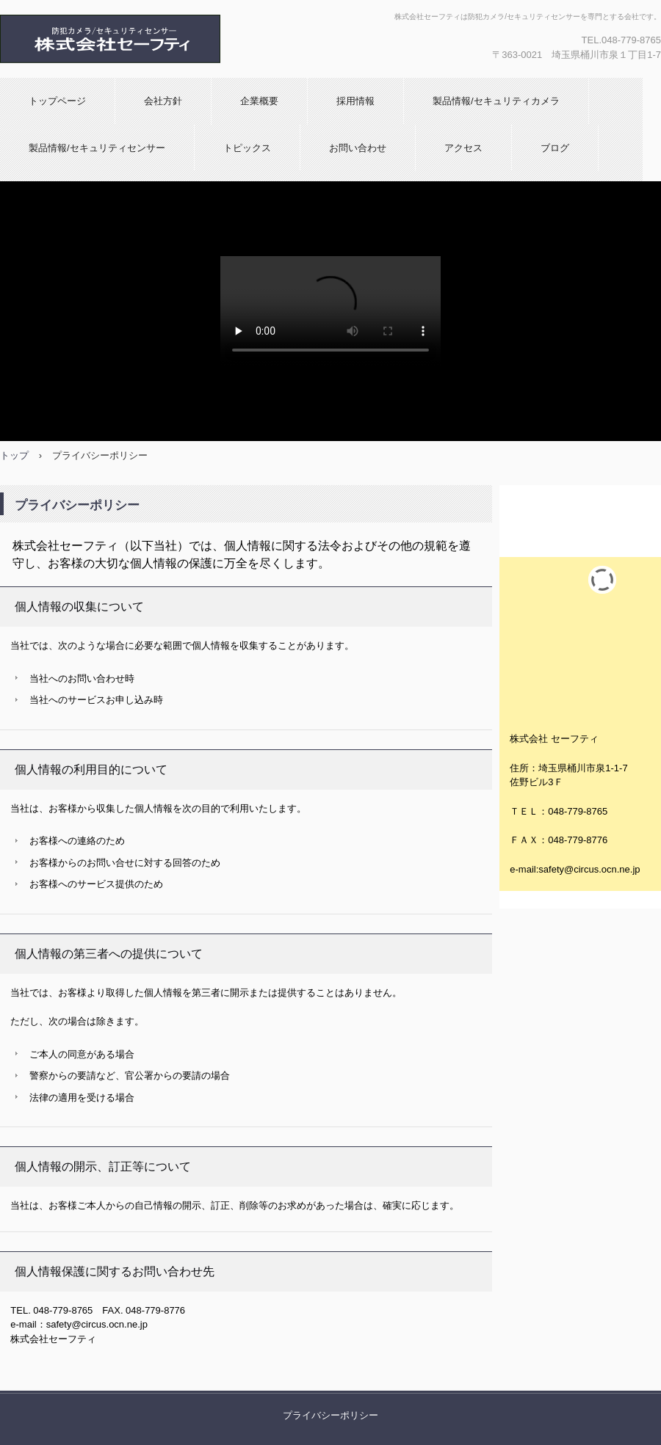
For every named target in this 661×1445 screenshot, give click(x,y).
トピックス (247, 147)
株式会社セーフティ (111, 39)
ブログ (555, 147)
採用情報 (355, 100)
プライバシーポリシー (330, 1415)
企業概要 (259, 100)
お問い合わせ (357, 147)
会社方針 (163, 100)
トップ (14, 455)
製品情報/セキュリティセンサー (97, 147)
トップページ (57, 100)
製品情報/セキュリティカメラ (496, 100)
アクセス (463, 147)
